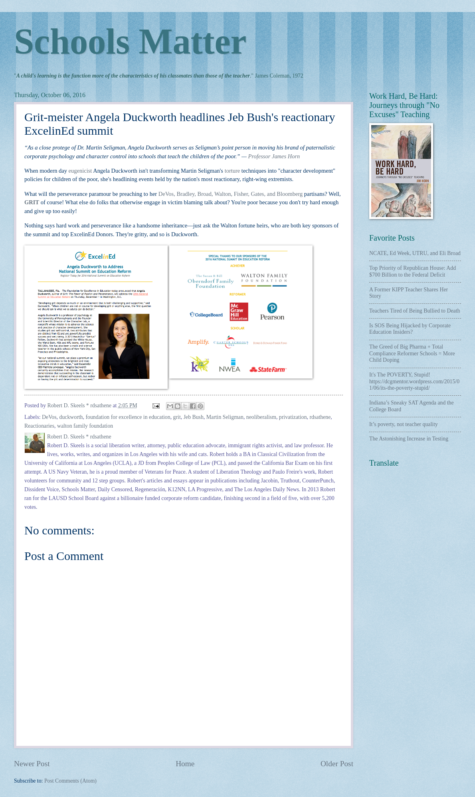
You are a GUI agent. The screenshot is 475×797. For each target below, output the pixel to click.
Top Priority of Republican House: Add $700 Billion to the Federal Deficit (412, 271)
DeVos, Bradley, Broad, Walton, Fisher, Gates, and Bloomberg (230, 194)
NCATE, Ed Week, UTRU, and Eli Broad (415, 253)
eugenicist (80, 170)
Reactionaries (39, 426)
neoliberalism (261, 417)
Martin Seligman (224, 417)
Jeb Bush (194, 417)
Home (185, 763)
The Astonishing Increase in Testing (408, 439)
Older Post (337, 763)
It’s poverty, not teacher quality (403, 424)
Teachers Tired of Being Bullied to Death (414, 311)
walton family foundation (85, 426)
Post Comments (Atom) (70, 781)
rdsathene (320, 417)
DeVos (49, 417)
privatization (293, 417)
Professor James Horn (274, 156)
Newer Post (32, 763)
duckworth (71, 417)
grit (177, 417)
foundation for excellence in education (127, 417)
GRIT (31, 202)
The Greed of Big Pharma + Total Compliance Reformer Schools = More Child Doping (412, 353)
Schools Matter (130, 41)
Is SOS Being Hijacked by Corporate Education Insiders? (410, 329)
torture (232, 170)
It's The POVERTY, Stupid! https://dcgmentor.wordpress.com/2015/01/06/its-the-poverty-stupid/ (414, 381)
